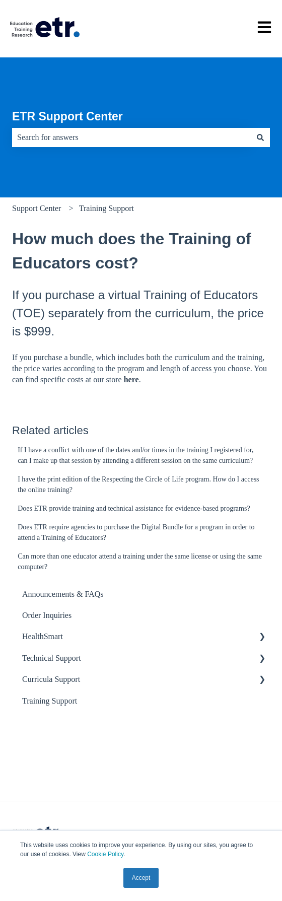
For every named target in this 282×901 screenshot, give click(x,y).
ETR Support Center (67, 116)
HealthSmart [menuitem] (42, 636)
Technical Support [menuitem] (51, 658)
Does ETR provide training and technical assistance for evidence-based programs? (134, 508)
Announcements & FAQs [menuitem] (62, 594)
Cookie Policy (105, 854)
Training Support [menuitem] (49, 701)
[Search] (260, 137)
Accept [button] (141, 877)
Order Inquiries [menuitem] (47, 615)
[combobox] (131, 137)
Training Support (106, 208)
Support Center (36, 208)
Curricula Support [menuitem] (51, 679)
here (131, 379)
